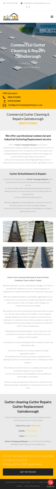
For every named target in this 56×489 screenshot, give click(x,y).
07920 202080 (31, 431)
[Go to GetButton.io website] (50, 486)
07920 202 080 (12, 3)
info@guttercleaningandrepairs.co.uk (37, 3)
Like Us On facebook (32, 486)
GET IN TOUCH (28, 472)
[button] (52, 16)
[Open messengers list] (50, 482)
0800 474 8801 (31, 436)
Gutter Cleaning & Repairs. (22, 482)
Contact (19, 486)
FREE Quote (35, 425)
